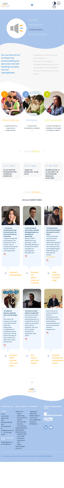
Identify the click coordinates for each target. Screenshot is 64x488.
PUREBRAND (48, 456)
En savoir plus (50, 257)
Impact (19, 444)
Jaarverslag (20, 416)
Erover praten (20, 432)
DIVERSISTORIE (21, 434)
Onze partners (21, 426)
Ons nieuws (20, 438)
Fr (54, 7)
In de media (20, 436)
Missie (19, 414)
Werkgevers (19, 430)
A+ (58, 3)
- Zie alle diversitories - (32, 200)
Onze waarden (21, 422)
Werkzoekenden (21, 428)
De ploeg (20, 424)
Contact (18, 448)
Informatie (33, 424)
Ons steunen (20, 446)
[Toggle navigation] (32, 5)
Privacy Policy (35, 416)
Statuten (33, 418)
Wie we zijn (19, 411)
